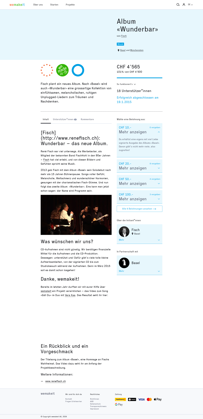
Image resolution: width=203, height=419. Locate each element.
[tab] (46, 119)
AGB (91, 401)
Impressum (94, 409)
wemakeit (46, 291)
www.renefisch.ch (55, 381)
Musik (120, 44)
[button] (178, 4)
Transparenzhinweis (98, 406)
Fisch (124, 35)
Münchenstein (136, 50)
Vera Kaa (70, 295)
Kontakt (68, 399)
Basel (122, 50)
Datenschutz (95, 404)
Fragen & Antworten (73, 401)
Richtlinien (94, 399)
